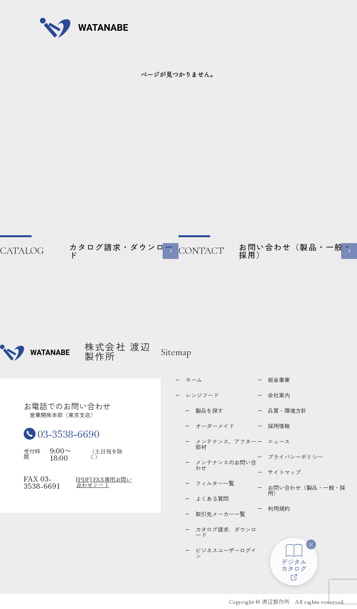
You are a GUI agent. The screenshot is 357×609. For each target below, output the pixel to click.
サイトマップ (284, 472)
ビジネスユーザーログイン (225, 552)
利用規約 (279, 508)
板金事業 (279, 379)
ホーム (194, 379)
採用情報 (279, 426)
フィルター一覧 (214, 483)
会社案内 (279, 395)
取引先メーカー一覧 (220, 514)
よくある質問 (212, 498)
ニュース (279, 441)
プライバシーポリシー (295, 456)
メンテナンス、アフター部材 (225, 444)
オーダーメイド (214, 426)
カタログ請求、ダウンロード (225, 532)
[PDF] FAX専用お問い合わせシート (104, 481)
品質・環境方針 (287, 410)
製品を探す (209, 410)
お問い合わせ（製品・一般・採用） (306, 490)
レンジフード (202, 395)
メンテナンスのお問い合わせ (225, 464)
